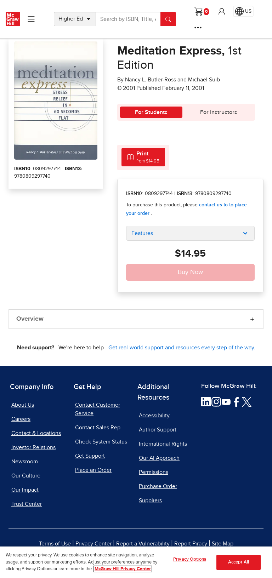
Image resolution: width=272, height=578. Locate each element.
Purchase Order (158, 486)
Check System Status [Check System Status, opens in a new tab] (101, 442)
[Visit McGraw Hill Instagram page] (216, 401)
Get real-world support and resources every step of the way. (181, 347)
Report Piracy (190, 543)
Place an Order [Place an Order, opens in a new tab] (93, 470)
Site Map (222, 543)
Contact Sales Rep (97, 427)
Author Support (157, 430)
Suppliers (150, 500)
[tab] (143, 157)
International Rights (163, 444)
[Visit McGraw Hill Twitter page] (246, 401)
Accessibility (154, 415)
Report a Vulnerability (143, 543)
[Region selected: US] (243, 11)
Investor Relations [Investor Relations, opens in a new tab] (33, 447)
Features (142, 233)
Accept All (238, 562)
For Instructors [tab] (218, 112)
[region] (136, 562)
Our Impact (25, 490)
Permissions (153, 472)
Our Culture (25, 476)
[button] (221, 11)
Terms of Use (55, 543)
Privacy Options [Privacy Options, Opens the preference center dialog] (189, 559)
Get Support (90, 456)
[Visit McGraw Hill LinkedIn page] (206, 401)
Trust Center (26, 504)
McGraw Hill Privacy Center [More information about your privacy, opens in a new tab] (123, 569)
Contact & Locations (36, 433)
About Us (22, 405)
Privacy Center (93, 543)
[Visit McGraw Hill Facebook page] (236, 401)
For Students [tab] (151, 112)
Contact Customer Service (97, 409)
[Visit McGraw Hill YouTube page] (226, 401)
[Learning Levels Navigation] (31, 19)
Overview (30, 319)
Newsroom (24, 461)
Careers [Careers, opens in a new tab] (20, 419)
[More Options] (198, 28)
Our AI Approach (159, 458)
